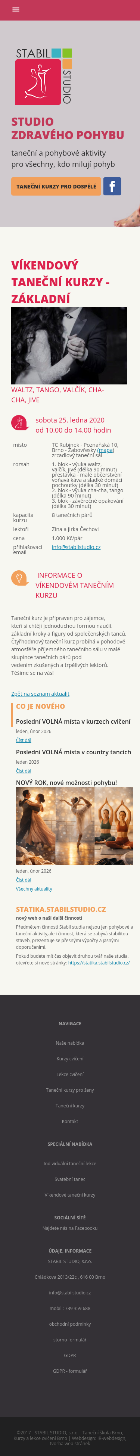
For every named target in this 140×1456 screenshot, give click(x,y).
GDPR (70, 1355)
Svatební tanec (70, 1179)
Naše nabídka (70, 1043)
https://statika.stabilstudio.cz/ (99, 963)
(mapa (104, 449)
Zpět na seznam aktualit (40, 693)
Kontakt (70, 1121)
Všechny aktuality (34, 889)
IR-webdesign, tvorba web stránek (88, 1441)
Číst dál (23, 740)
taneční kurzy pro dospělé (56, 186)
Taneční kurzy (70, 1106)
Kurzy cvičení (69, 1059)
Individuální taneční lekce (70, 1163)
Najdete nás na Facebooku (70, 1228)
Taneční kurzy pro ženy (70, 1090)
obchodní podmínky (70, 1324)
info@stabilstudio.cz (76, 547)
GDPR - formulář (70, 1371)
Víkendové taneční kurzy (70, 1195)
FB (111, 186)
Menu (17, 13)
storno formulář (70, 1340)
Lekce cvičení (70, 1074)
